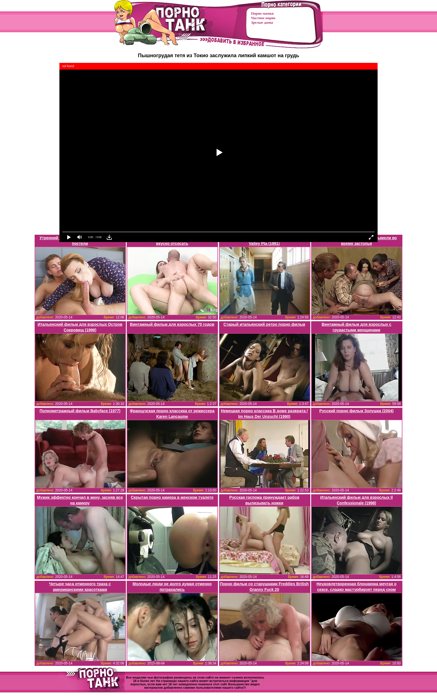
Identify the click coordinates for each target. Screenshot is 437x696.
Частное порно (263, 18)
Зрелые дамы (262, 22)
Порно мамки (262, 13)
